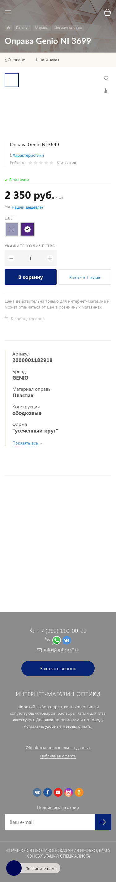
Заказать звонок (58, 668)
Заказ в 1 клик (85, 277)
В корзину (30, 277)
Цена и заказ (46, 59)
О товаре (16, 59)
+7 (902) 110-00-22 (62, 630)
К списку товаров (28, 319)
